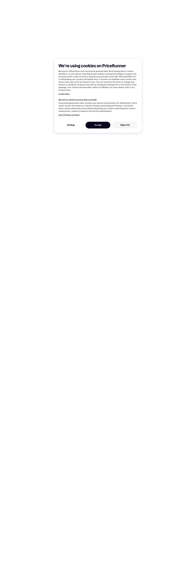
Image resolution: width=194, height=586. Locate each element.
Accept (97, 125)
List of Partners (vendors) (69, 115)
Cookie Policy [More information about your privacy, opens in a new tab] (64, 94)
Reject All (125, 125)
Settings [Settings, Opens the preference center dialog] (71, 125)
